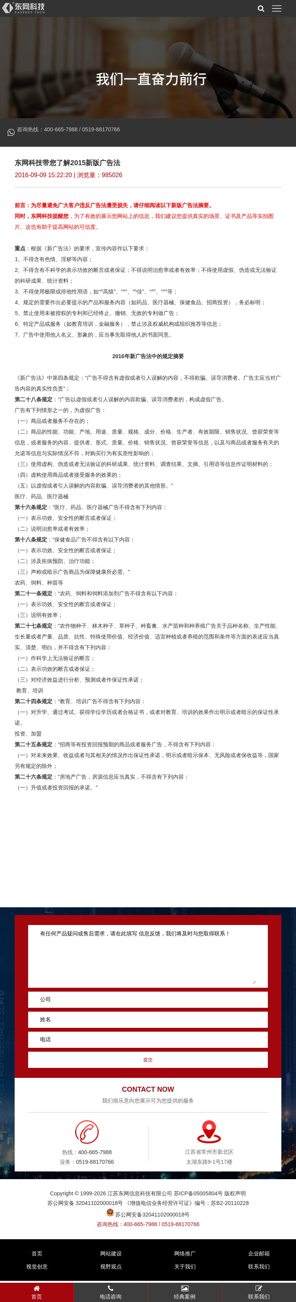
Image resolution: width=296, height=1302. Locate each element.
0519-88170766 (101, 129)
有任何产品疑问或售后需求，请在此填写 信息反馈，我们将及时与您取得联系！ (148, 958)
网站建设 (111, 1255)
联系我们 (259, 1268)
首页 (37, 1255)
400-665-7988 (60, 129)
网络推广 (185, 1255)
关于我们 (185, 1268)
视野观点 (111, 1268)
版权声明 (235, 1196)
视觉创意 (37, 1268)
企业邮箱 (259, 1255)
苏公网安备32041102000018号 (148, 1217)
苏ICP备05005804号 (198, 1196)
